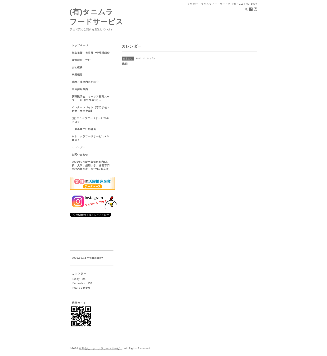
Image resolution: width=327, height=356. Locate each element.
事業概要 (77, 74)
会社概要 (77, 67)
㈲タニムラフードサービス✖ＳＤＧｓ (90, 138)
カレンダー (78, 147)
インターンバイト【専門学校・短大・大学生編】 (91, 109)
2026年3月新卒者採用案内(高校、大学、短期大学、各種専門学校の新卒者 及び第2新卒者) (91, 165)
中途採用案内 (80, 89)
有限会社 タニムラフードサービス (100, 348)
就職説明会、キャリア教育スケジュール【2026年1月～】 (91, 98)
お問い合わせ (80, 154)
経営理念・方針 (81, 60)
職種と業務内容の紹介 (85, 82)
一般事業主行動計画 (84, 129)
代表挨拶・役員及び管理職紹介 (91, 52)
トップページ (80, 45)
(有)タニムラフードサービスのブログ (90, 120)
